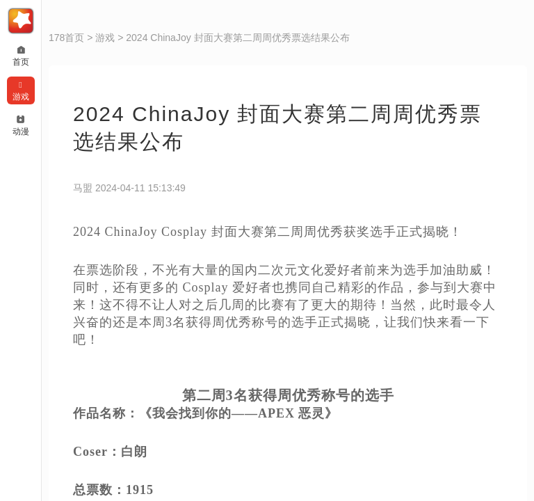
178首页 (66, 37)
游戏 (105, 37)
